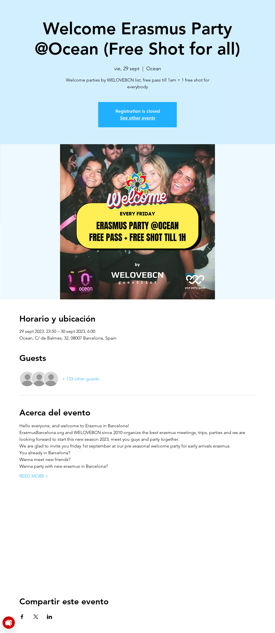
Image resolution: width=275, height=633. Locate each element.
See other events (137, 118)
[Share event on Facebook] (22, 616)
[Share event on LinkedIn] (49, 616)
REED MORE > (33, 476)
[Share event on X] (35, 616)
